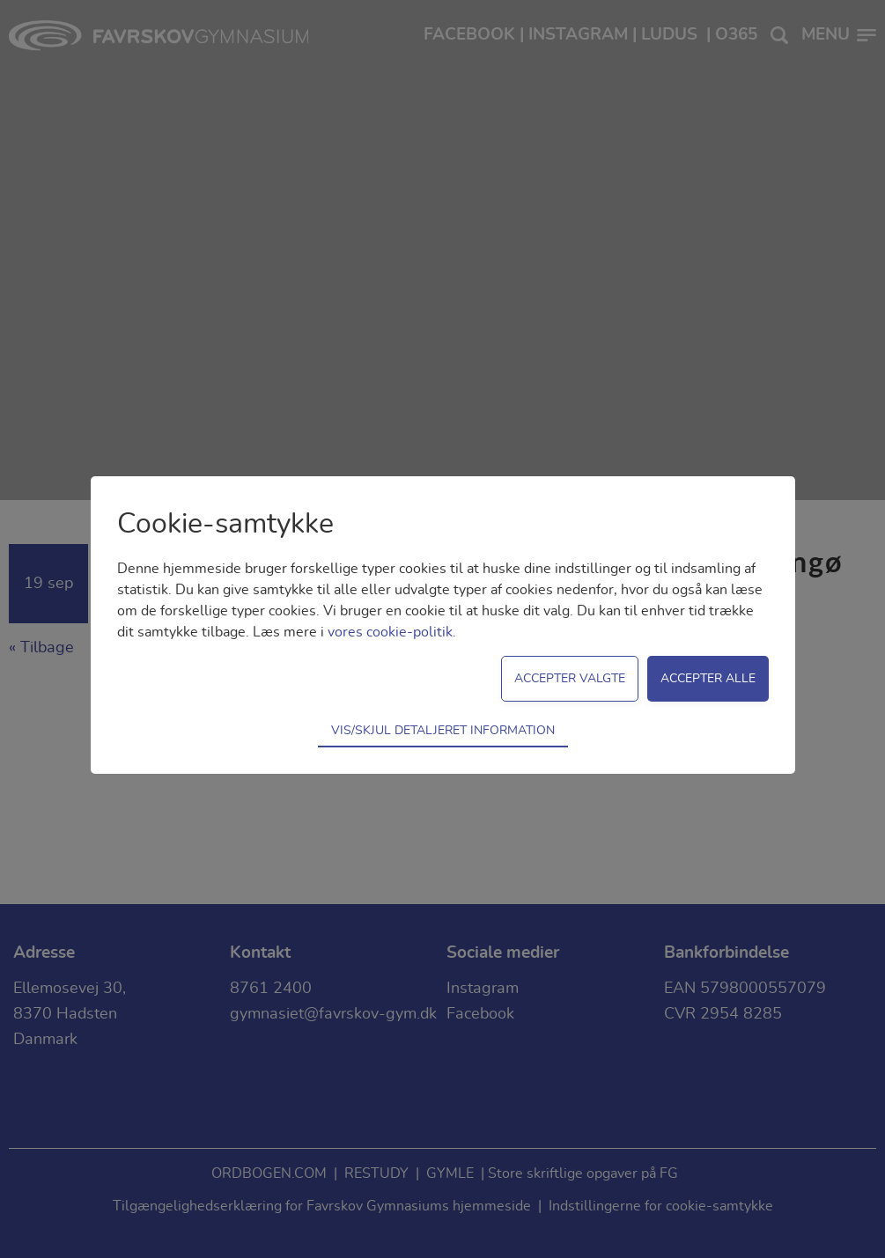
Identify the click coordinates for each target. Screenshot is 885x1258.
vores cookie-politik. (392, 632)
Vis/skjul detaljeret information (443, 730)
